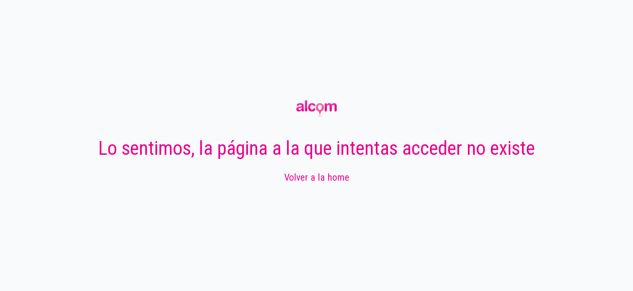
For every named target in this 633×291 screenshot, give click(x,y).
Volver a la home (316, 177)
